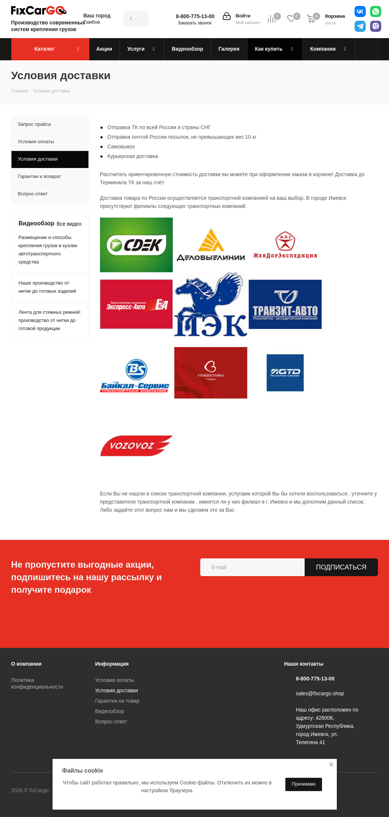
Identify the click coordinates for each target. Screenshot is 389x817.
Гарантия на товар (117, 701)
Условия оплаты (114, 680)
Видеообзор (109, 711)
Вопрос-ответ (111, 721)
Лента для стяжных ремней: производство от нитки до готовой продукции (50, 320)
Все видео (69, 224)
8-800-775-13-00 (195, 16)
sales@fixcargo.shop (320, 693)
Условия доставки (116, 690)
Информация (112, 664)
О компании (26, 664)
